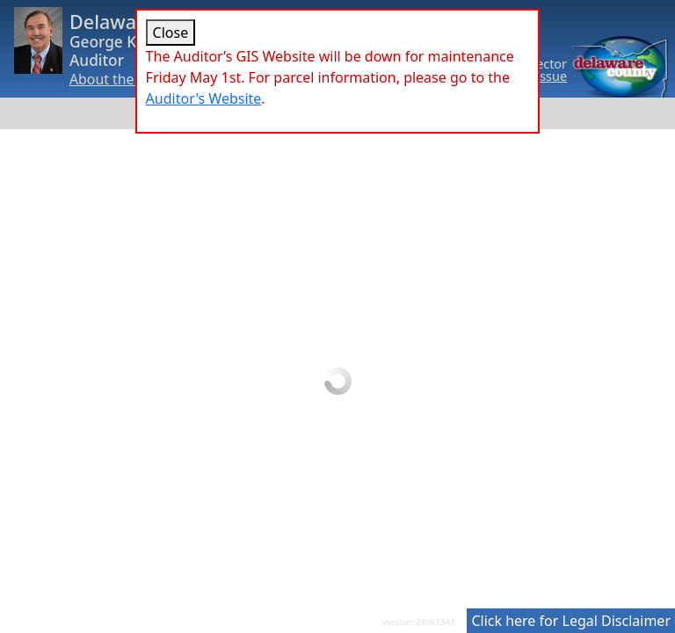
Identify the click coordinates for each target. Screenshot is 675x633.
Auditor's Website (204, 98)
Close (171, 32)
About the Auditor (127, 79)
